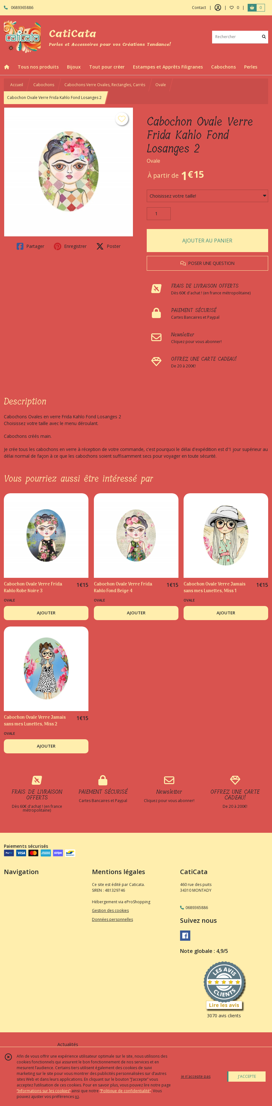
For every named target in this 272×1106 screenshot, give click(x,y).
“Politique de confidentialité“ (125, 1091)
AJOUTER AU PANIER (207, 240)
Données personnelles (112, 919)
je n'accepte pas (195, 1076)
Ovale (160, 84)
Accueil (16, 84)
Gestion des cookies (110, 910)
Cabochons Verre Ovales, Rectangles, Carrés (104, 84)
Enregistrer (70, 246)
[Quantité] (159, 213)
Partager (30, 246)
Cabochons (43, 84)
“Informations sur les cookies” (43, 1091)
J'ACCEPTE (247, 1076)
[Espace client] (218, 7)
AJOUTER (46, 613)
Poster (108, 246)
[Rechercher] (264, 37)
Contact (199, 7)
